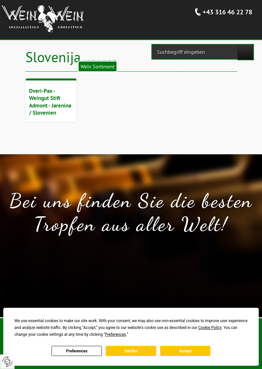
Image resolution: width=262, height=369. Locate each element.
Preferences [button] (115, 334)
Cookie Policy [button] (210, 327)
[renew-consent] (7, 361)
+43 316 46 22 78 (227, 12)
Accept (185, 351)
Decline (130, 351)
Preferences (76, 351)
